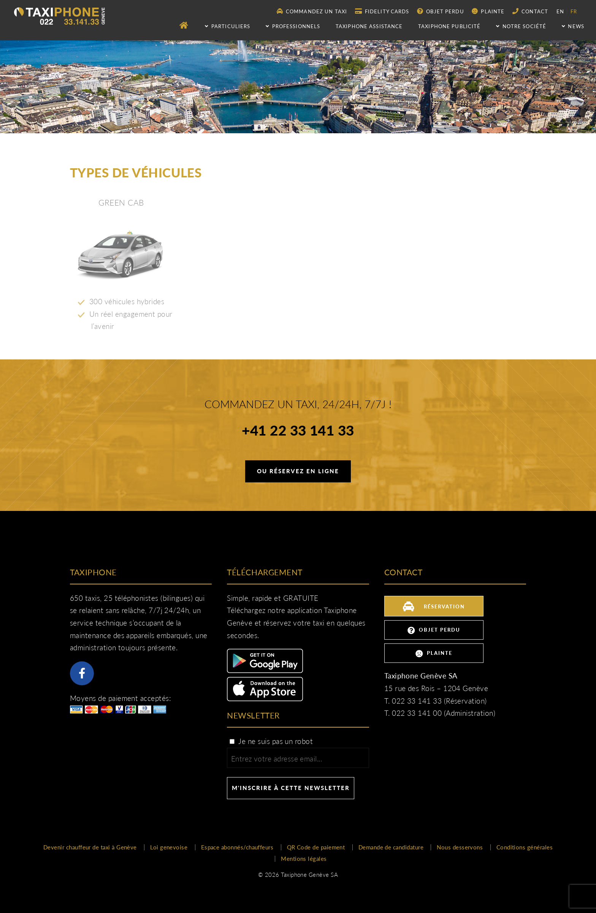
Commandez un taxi (312, 11)
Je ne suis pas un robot (270, 741)
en (560, 11)
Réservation (433, 605)
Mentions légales (304, 858)
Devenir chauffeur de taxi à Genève (90, 847)
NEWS (573, 26)
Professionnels (293, 26)
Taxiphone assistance (369, 26)
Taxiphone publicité (449, 26)
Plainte (488, 11)
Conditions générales (524, 847)
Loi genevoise (168, 847)
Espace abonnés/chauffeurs (237, 847)
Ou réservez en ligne (298, 471)
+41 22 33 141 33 (298, 431)
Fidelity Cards (382, 11)
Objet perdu (440, 11)
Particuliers (227, 26)
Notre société (521, 26)
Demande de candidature (390, 847)
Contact (530, 11)
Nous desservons (460, 847)
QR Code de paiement (316, 847)
